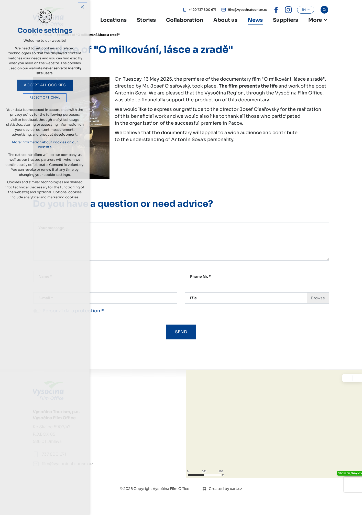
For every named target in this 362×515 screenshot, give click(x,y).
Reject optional (44, 97)
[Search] (324, 10)
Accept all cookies (45, 85)
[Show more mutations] (326, 20)
